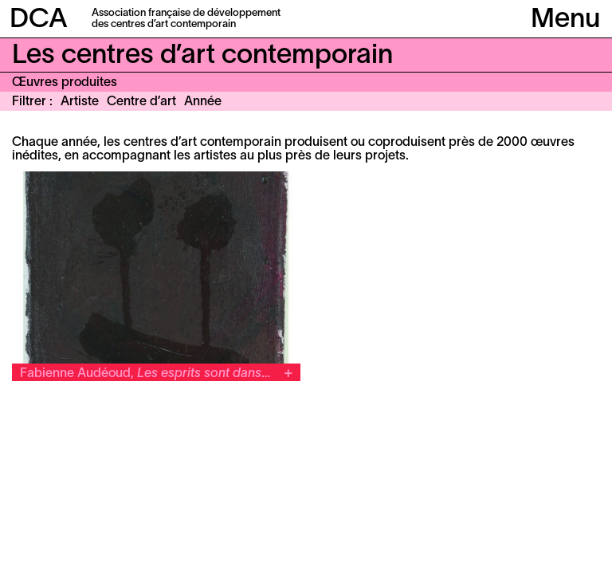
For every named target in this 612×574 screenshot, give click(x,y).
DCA (39, 20)
